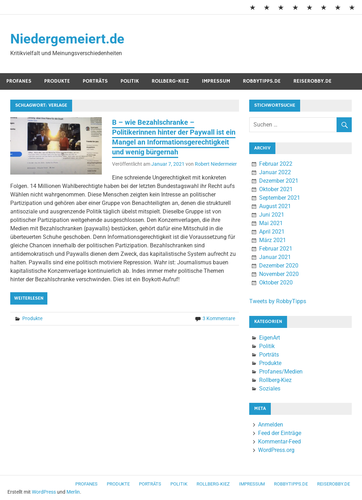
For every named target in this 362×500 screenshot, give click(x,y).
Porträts (95, 81)
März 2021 (272, 240)
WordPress (44, 492)
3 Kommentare (219, 318)
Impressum (216, 81)
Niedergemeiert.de (67, 39)
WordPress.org (276, 450)
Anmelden (270, 424)
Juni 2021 (271, 214)
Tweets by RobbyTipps (277, 301)
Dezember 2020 (278, 265)
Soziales (269, 388)
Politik (130, 81)
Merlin (73, 492)
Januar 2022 (275, 172)
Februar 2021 (275, 248)
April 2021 (272, 231)
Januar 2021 (275, 257)
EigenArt (269, 337)
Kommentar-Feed (279, 441)
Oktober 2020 (276, 282)
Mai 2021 (271, 223)
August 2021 (275, 206)
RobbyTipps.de (262, 81)
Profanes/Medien (281, 371)
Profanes (18, 81)
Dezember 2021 (278, 180)
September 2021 (279, 197)
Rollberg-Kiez (170, 81)
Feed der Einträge (279, 433)
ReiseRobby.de (312, 81)
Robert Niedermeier (216, 164)
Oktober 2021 (276, 189)
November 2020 (279, 274)
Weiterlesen (28, 298)
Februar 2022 (275, 163)
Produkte (57, 81)
